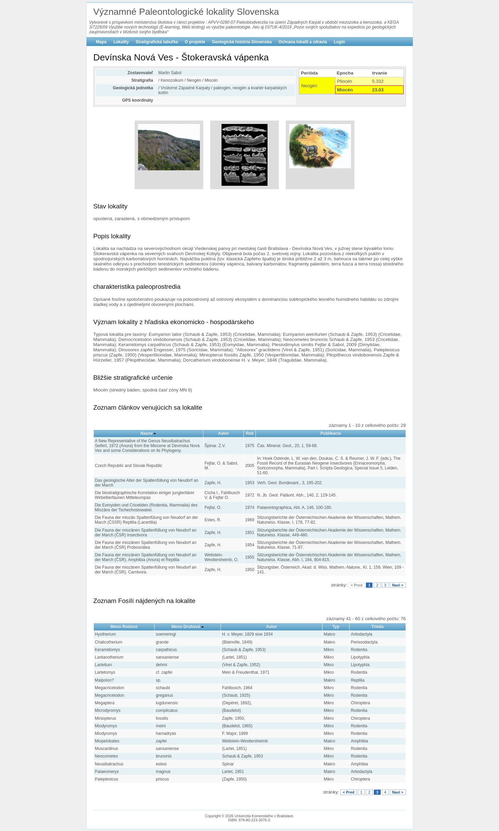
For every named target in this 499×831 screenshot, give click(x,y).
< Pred (356, 585)
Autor (223, 433)
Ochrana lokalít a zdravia (303, 41)
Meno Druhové (185, 626)
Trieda (378, 626)
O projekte (195, 41)
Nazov (146, 433)
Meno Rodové (124, 626)
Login (339, 41)
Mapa (101, 41)
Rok (250, 433)
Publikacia (330, 433)
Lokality (121, 41)
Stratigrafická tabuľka (157, 41)
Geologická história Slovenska (242, 41)
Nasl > (398, 585)
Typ (335, 626)
